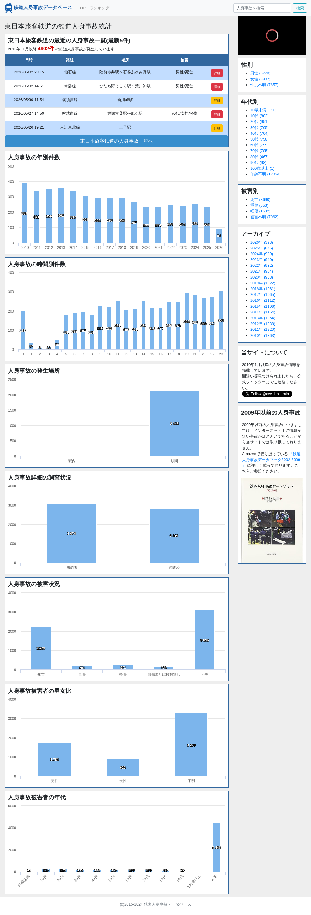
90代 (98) (258, 162)
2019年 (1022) (262, 283)
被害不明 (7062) (264, 217)
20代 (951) (259, 121)
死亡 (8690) (260, 199)
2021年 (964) (261, 271)
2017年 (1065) (262, 294)
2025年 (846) (261, 248)
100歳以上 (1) (262, 168)
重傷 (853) (259, 205)
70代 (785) (259, 150)
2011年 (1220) (262, 329)
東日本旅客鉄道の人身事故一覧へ (116, 141)
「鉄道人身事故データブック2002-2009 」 (271, 460)
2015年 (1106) (262, 306)
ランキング (99, 8)
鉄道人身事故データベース (38, 8)
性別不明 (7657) (264, 85)
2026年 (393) (261, 242)
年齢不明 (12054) (265, 174)
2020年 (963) (261, 277)
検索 (300, 8)
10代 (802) (259, 116)
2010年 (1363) (262, 335)
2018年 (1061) (262, 288)
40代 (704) (259, 133)
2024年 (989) (261, 254)
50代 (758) (259, 139)
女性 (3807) (260, 79)
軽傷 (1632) (260, 211)
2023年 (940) (261, 259)
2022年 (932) (261, 265)
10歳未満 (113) (263, 110)
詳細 (217, 73)
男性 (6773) (260, 73)
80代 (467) (259, 156)
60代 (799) (259, 145)
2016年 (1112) (262, 300)
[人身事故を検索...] (262, 8)
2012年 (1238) (262, 323)
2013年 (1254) (262, 318)
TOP (82, 8)
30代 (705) (259, 127)
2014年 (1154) (262, 312)
